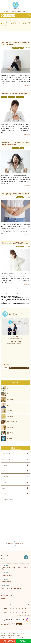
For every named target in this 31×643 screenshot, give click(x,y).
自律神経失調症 (19, 97)
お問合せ (9, 438)
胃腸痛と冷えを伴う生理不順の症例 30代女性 (15, 243)
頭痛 (22, 47)
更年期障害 (4, 97)
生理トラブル (16, 47)
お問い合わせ (10, 637)
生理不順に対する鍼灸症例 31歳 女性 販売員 (15, 194)
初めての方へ (10, 388)
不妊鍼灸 (4, 465)
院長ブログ (10, 433)
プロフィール (10, 405)
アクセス (9, 410)
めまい (4, 470)
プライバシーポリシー (20, 637)
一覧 (26, 557)
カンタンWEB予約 (8, 641)
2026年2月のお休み (7, 581)
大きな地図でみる (6, 364)
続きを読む (27, 85)
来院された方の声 (12, 421)
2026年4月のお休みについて (9, 575)
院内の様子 (10, 399)
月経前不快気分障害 (7, 499)
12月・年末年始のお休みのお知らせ (11, 588)
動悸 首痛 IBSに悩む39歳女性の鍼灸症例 (14, 93)
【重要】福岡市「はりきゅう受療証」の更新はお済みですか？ (15, 568)
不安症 (4, 493)
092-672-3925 (9, 624)
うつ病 (4, 482)
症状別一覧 (10, 427)
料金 (8, 394)
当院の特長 (10, 416)
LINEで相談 (23, 641)
